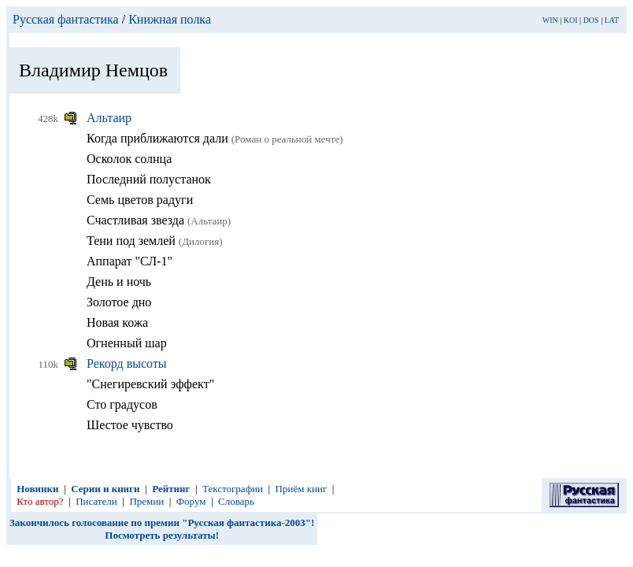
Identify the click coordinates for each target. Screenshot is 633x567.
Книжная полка (169, 19)
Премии (146, 501)
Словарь (236, 501)
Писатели (96, 501)
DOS (591, 20)
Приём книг (302, 489)
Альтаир (109, 117)
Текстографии (232, 489)
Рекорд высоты (127, 363)
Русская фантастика (66, 19)
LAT (612, 20)
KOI (571, 20)
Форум (191, 501)
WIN (550, 20)
